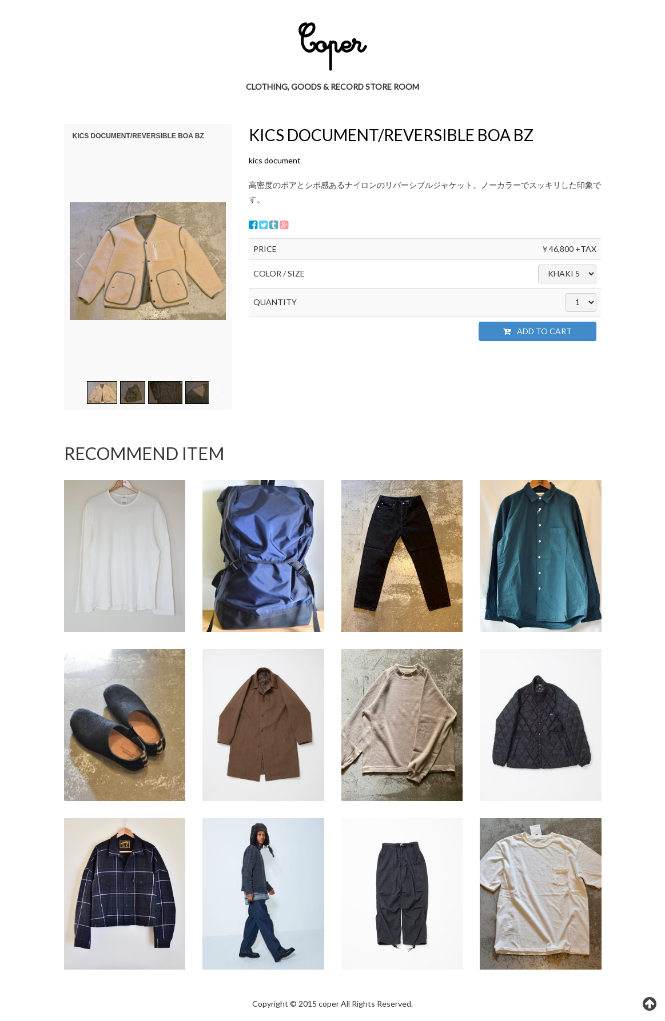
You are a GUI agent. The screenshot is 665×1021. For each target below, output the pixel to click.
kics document (275, 160)
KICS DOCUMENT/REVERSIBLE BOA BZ (391, 135)
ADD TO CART (537, 331)
